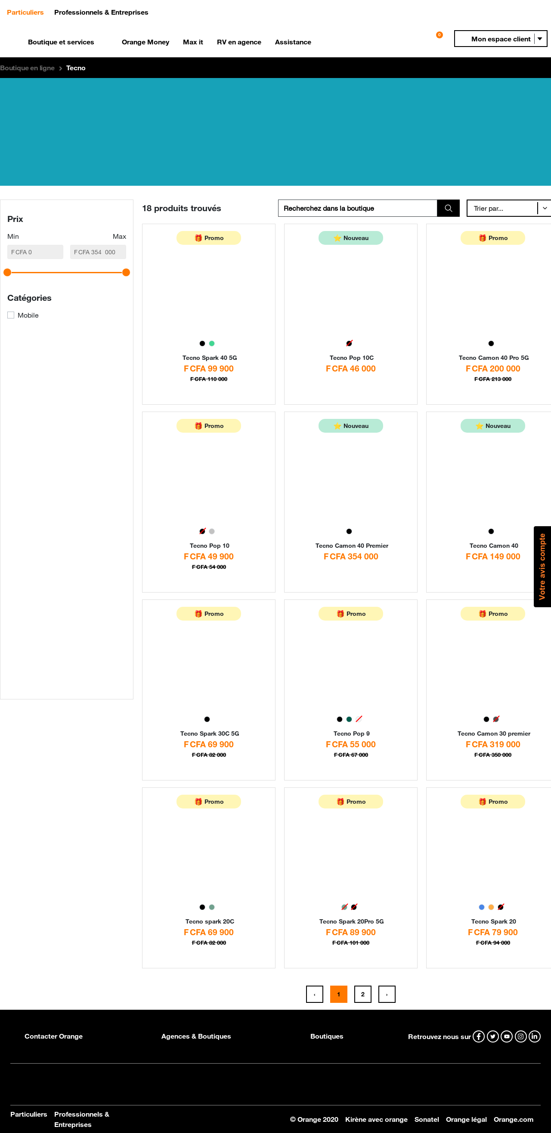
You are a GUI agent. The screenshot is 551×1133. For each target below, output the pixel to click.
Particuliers (28, 1114)
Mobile (28, 315)
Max (119, 236)
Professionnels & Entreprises (81, 1119)
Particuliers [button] (29, 11)
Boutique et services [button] (61, 41)
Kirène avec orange (376, 1119)
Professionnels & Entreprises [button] (101, 12)
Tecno (75, 67)
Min (13, 236)
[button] (501, 38)
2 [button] (363, 994)
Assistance (293, 41)
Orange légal (466, 1119)
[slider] (7, 272)
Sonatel (427, 1119)
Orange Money (145, 41)
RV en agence (239, 41)
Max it (193, 41)
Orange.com (514, 1119)
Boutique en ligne (27, 67)
